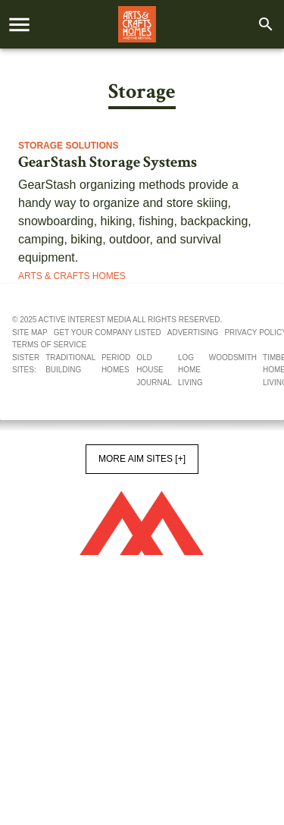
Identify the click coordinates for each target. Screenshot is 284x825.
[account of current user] (19, 24)
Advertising (193, 332)
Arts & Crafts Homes (72, 276)
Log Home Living (190, 370)
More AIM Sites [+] (142, 458)
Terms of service (49, 344)
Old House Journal (154, 370)
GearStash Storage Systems (107, 162)
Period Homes (115, 364)
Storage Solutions (68, 145)
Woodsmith (233, 357)
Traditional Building (70, 364)
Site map (30, 332)
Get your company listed (107, 332)
